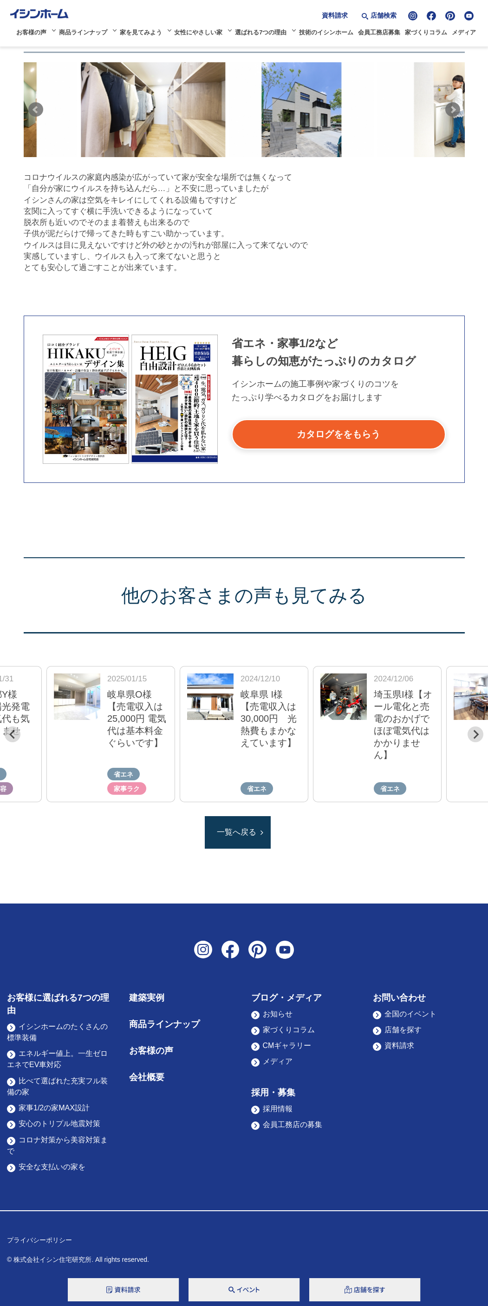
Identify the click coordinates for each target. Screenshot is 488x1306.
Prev (35, 109)
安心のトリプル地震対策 (59, 1124)
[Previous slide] (12, 734)
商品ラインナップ (83, 32)
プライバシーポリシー (39, 1240)
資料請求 (335, 15)
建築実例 (146, 998)
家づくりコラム (426, 32)
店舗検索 (384, 15)
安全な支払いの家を (52, 1167)
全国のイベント (410, 1014)
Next (452, 109)
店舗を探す (403, 1030)
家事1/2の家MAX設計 (54, 1108)
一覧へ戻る (236, 832)
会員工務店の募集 (292, 1124)
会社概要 (146, 1077)
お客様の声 (31, 32)
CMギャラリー (287, 1045)
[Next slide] (475, 734)
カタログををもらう (338, 434)
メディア (464, 32)
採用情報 (278, 1109)
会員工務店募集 (379, 32)
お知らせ (278, 1014)
